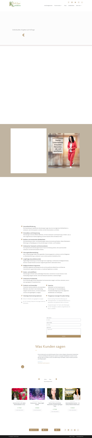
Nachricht (49, 327)
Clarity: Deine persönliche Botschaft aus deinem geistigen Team (54, 404)
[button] (36, 359)
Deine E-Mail (49, 322)
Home (45, 379)
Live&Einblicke (71, 5)
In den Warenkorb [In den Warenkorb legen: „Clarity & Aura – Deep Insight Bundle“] (37, 410)
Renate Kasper (72, 401)
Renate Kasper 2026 (19, 401)
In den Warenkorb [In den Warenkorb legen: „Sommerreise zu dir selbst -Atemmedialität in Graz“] (19, 410)
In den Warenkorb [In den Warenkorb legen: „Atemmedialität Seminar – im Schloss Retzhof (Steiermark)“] (72, 410)
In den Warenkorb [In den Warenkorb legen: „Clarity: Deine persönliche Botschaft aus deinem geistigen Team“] (55, 411)
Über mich (79, 5)
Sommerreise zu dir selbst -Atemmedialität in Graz (19, 403)
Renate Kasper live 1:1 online (37, 401)
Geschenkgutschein (47, 5)
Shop (65, 5)
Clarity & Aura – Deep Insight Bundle (37, 403)
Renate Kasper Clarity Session (55, 401)
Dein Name (49, 317)
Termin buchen (57, 5)
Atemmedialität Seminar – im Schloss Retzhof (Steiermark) (73, 403)
